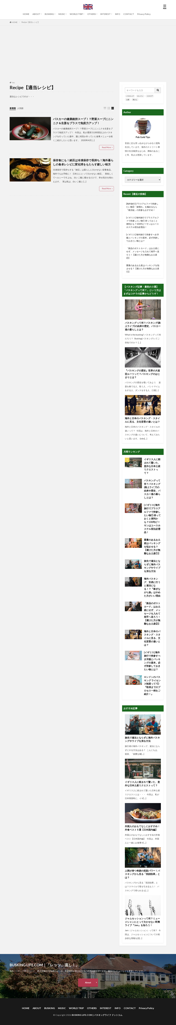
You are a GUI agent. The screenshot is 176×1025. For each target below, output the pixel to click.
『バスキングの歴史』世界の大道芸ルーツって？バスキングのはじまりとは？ (142, 374)
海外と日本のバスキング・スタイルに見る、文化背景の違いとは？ (142, 420)
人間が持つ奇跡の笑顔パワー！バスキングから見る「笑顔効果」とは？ (142, 874)
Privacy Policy (144, 14)
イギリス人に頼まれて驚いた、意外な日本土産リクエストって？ (152, 466)
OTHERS (91, 14)
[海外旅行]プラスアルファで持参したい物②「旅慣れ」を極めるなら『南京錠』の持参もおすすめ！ (142, 206)
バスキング (130, 96)
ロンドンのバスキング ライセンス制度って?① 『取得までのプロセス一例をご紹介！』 (152, 685)
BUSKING (49, 14)
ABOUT (36, 14)
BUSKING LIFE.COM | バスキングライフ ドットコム (97, 1015)
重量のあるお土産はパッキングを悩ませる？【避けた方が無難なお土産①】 (142, 268)
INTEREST (105, 14)
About (88, 982)
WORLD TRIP (76, 14)
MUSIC (61, 14)
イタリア (150, 96)
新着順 (13, 108)
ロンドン (140, 96)
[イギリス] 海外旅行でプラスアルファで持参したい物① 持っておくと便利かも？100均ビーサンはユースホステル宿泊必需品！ (142, 222)
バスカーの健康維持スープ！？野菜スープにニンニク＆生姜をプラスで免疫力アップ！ (83, 121)
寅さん (135, 99)
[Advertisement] (88, 53)
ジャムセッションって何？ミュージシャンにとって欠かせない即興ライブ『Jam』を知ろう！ (142, 922)
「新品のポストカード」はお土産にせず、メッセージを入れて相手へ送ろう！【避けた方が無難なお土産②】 (142, 253)
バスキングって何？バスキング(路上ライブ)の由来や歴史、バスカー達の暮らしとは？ (143, 326)
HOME (26, 14)
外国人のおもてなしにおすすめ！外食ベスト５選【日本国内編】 (142, 828)
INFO (117, 14)
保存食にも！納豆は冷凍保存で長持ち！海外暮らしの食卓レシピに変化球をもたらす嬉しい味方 (83, 162)
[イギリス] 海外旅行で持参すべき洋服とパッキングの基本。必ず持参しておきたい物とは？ (142, 237)
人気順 (20, 108)
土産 (127, 99)
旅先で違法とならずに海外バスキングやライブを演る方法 (152, 566)
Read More (106, 147)
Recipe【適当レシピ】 (30, 22)
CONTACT (128, 14)
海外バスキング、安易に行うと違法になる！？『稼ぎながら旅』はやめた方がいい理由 (152, 587)
